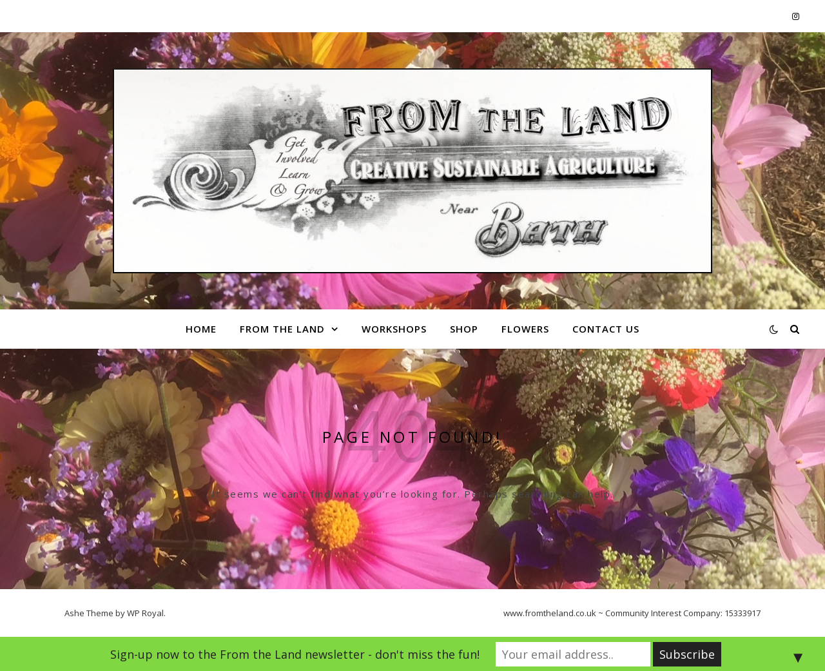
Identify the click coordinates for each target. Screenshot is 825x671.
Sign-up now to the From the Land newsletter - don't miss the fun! (295, 654)
